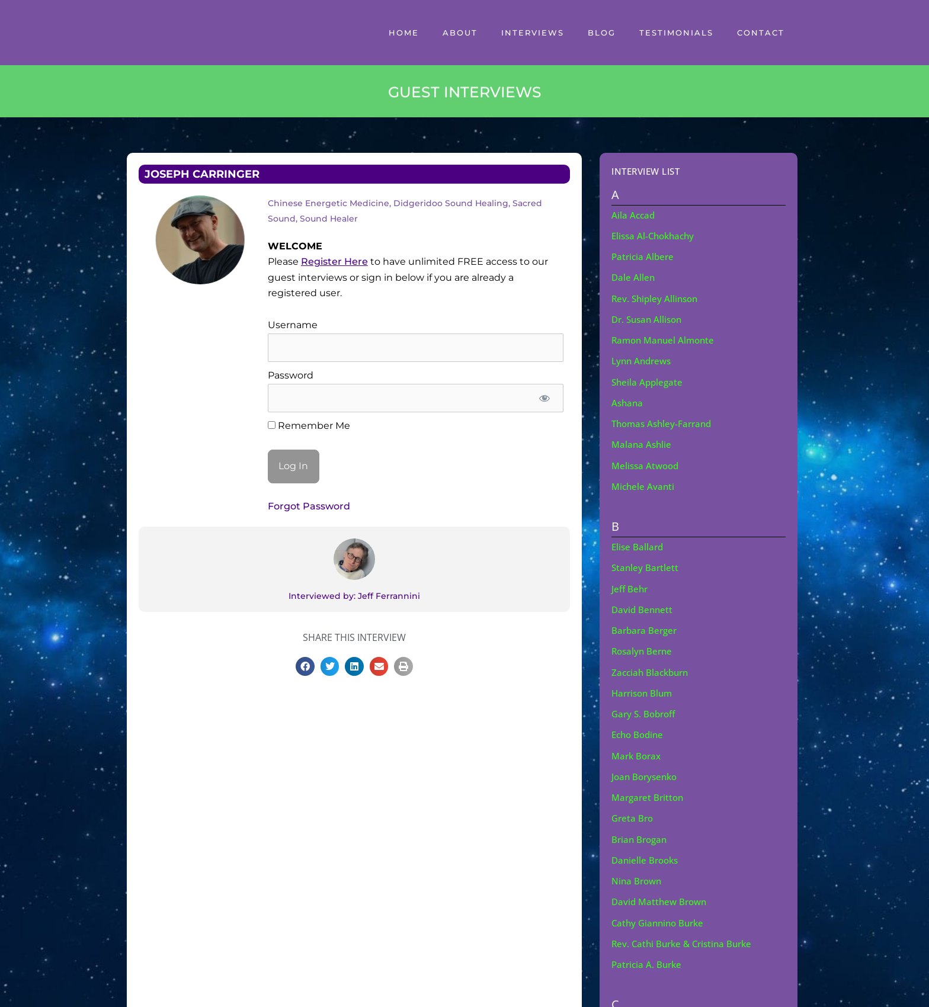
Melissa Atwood (647, 465)
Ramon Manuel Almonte (665, 340)
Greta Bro (633, 817)
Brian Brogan (640, 838)
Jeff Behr (630, 588)
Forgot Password (309, 506)
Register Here (334, 261)
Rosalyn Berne (643, 650)
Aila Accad (633, 215)
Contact (760, 32)
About (460, 32)
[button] (305, 666)
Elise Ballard (638, 546)
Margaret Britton (649, 796)
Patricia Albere (644, 256)
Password (290, 375)
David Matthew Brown (661, 900)
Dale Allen (633, 277)
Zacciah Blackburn (652, 671)
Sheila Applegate (648, 381)
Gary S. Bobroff (645, 713)
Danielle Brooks (646, 858)
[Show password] (545, 398)
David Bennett (643, 608)
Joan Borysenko (646, 775)
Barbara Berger (645, 629)
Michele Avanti (644, 485)
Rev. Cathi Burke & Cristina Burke (685, 942)
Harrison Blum (644, 691)
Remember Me (309, 425)
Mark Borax (637, 754)
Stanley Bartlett (645, 566)
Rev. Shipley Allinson (656, 297)
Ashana (628, 402)
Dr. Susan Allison (649, 318)
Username (293, 325)
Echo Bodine (639, 733)
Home (404, 32)
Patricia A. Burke (648, 963)
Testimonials (676, 32)
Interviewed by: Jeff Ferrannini (354, 596)
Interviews (532, 32)
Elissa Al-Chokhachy (655, 235)
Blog (602, 32)
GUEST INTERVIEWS (464, 94)
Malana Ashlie (642, 444)
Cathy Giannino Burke (660, 921)
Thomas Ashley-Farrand (664, 422)
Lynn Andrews (643, 360)
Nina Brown (637, 879)
